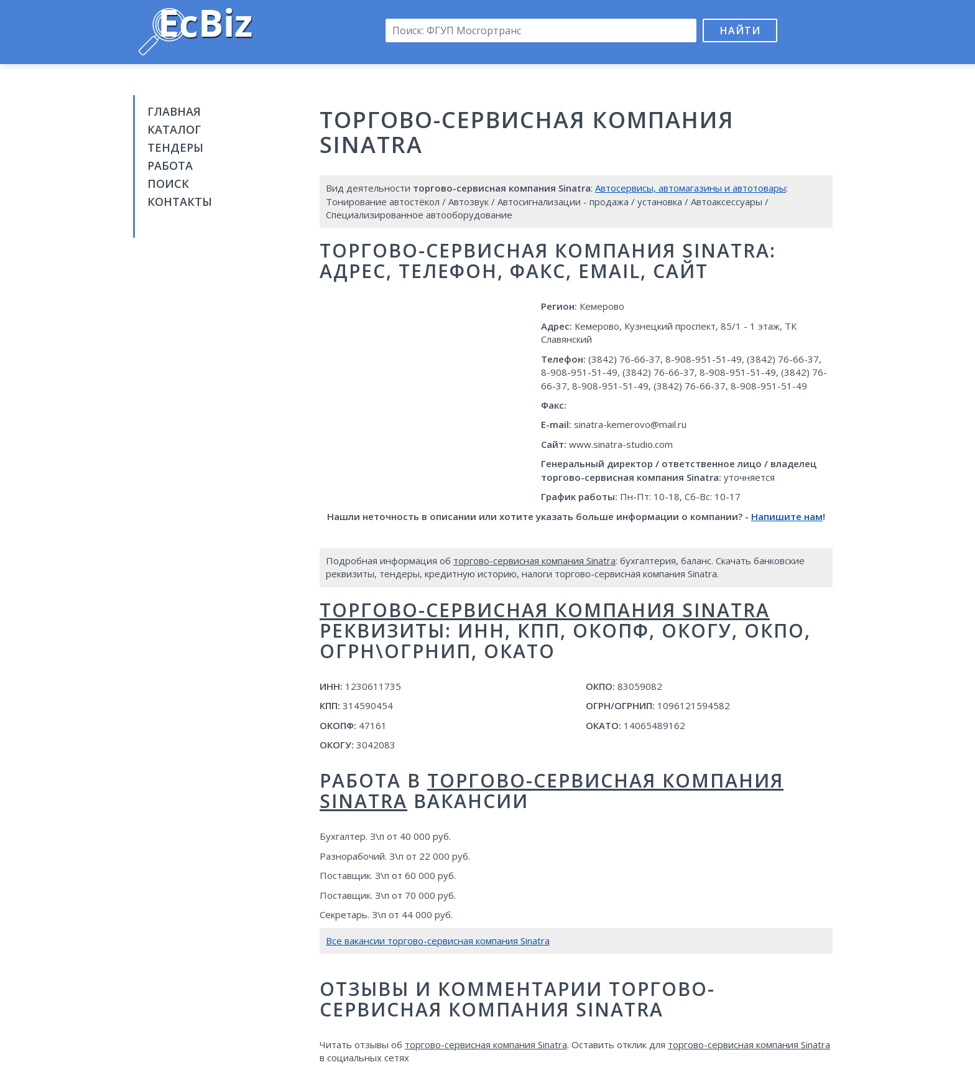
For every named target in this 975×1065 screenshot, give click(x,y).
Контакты (179, 201)
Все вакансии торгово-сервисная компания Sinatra (438, 940)
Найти (740, 30)
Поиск (168, 183)
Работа (170, 165)
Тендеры (175, 147)
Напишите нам (787, 516)
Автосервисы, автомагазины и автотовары (690, 188)
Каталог (174, 129)
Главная (174, 111)
